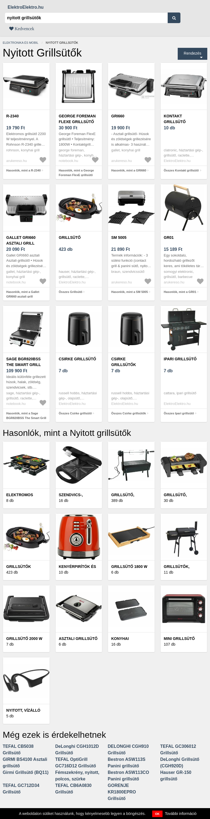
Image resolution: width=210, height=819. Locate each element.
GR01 (169, 237)
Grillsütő (70, 237)
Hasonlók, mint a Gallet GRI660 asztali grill (22, 294)
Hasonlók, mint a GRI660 (128, 170)
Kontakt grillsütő (175, 119)
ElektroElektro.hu (25, 7)
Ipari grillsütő (180, 359)
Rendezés (192, 53)
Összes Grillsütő (70, 291)
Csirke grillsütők (123, 362)
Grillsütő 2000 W (24, 638)
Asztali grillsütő (78, 638)
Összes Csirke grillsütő (75, 413)
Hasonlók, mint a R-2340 (23, 170)
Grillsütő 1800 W (129, 566)
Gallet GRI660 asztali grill (21, 240)
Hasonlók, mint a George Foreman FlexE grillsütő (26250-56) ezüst (76, 175)
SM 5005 (118, 237)
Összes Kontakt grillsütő (181, 170)
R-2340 (12, 116)
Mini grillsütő (179, 638)
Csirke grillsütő (77, 359)
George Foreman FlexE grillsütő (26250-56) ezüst (77, 122)
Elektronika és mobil (20, 42)
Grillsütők (18, 566)
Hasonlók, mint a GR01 (180, 291)
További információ (181, 813)
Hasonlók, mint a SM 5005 (129, 291)
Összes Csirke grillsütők (128, 413)
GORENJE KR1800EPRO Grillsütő (122, 792)
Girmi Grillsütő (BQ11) (26, 772)
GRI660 (117, 116)
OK (157, 813)
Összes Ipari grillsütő (179, 413)
